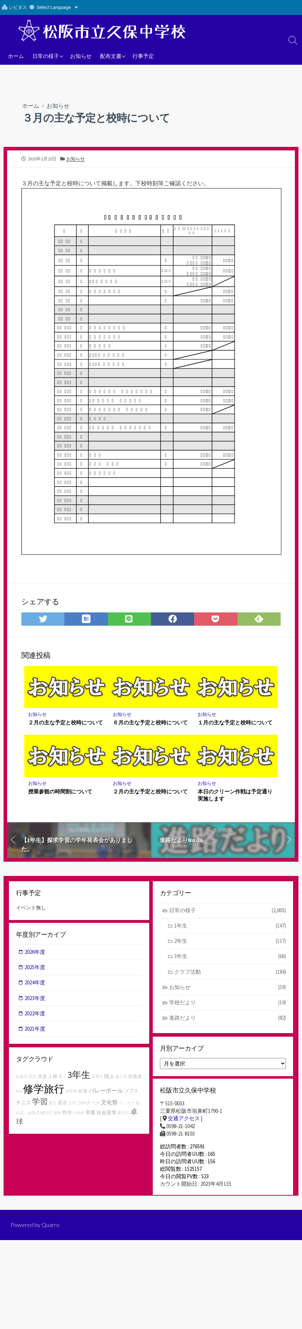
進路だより (228, 1019)
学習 (40, 1103)
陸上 (109, 1078)
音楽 (42, 1078)
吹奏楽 (135, 1078)
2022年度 (35, 1014)
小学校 (78, 1115)
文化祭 (109, 1103)
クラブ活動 (230, 973)
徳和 (57, 1115)
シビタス (18, 7)
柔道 (62, 1104)
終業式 (97, 1078)
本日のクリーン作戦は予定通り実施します (235, 795)
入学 (72, 1104)
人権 (52, 1078)
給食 (83, 1092)
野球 (67, 1114)
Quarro (50, 1231)
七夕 (96, 1104)
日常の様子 (45, 56)
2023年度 (35, 999)
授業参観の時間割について (60, 791)
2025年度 (35, 968)
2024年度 (35, 983)
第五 (53, 1104)
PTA (19, 1093)
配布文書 (110, 56)
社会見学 (106, 1114)
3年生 (230, 957)
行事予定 (143, 56)
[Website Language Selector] (57, 7)
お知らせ (81, 56)
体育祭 (71, 1093)
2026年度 (35, 953)
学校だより (228, 1004)
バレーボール (106, 1092)
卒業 (90, 1114)
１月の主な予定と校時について (235, 722)
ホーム (16, 56)
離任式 (46, 1115)
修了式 (121, 1078)
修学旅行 (43, 1090)
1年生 (230, 926)
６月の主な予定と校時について (150, 722)
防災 (33, 1078)
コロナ (84, 1104)
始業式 (22, 1078)
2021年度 (35, 1030)
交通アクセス (184, 1120)
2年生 (230, 942)
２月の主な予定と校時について (65, 722)
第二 (62, 1078)
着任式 (123, 1115)
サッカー (127, 1104)
